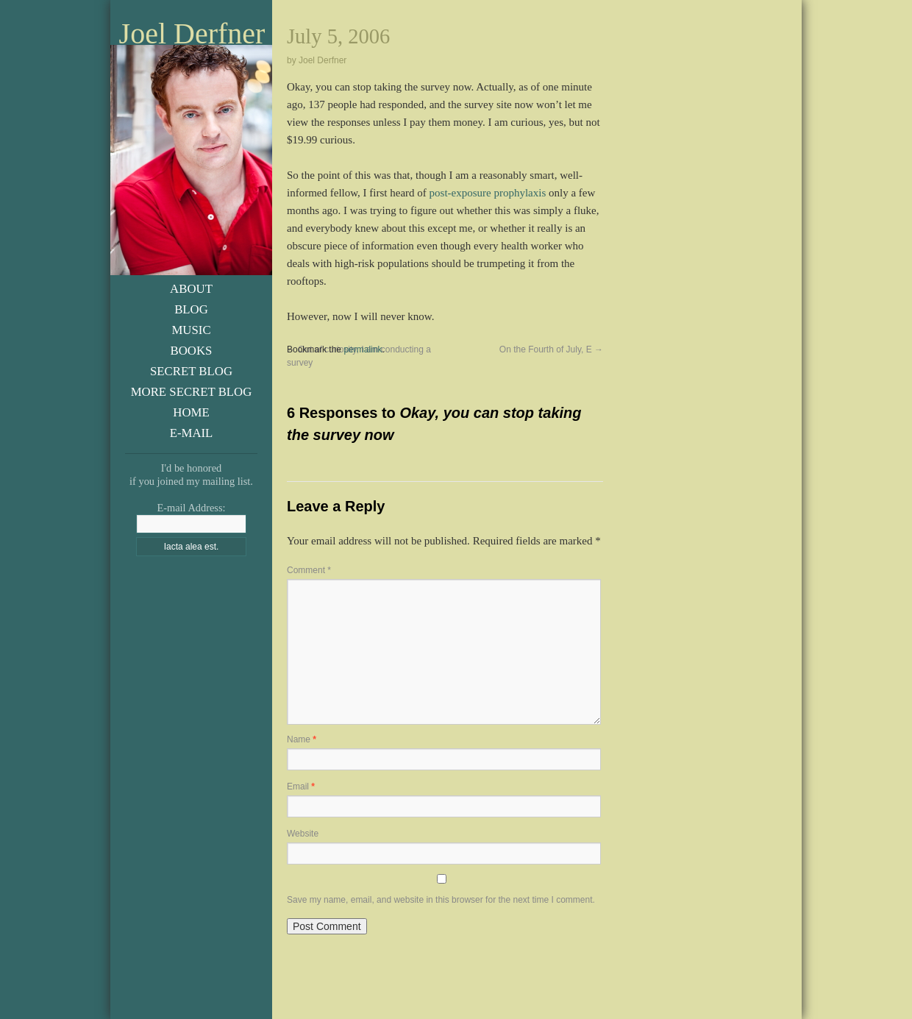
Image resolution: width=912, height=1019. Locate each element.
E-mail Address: (191, 508)
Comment (309, 570)
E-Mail (191, 433)
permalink (362, 349)
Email (301, 786)
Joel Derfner (192, 34)
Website (302, 833)
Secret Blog (191, 371)
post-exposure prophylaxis (488, 193)
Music (190, 330)
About (191, 289)
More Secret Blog (191, 392)
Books (192, 351)
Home (191, 412)
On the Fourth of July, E (551, 349)
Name (301, 739)
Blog (191, 309)
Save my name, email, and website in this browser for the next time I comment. (441, 900)
